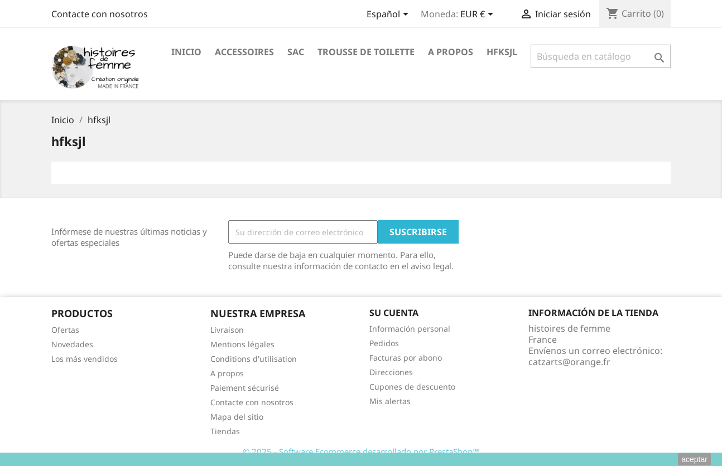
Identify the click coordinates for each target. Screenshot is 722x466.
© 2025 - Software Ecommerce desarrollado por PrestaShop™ (361, 451)
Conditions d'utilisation (253, 358)
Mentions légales (242, 344)
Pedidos (384, 343)
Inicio (186, 52)
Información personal (409, 328)
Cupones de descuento (412, 386)
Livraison (227, 329)
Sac (295, 52)
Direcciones (391, 372)
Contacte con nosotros (99, 14)
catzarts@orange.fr (569, 362)
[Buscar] (601, 56)
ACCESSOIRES (244, 52)
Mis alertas (390, 401)
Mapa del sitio (236, 416)
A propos (450, 52)
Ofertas (65, 329)
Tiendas (225, 431)
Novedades (72, 344)
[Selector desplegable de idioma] (389, 15)
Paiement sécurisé (244, 387)
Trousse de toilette (366, 52)
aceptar (694, 459)
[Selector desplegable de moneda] (478, 15)
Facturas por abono (405, 357)
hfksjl (502, 52)
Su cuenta (393, 313)
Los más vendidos (84, 358)
